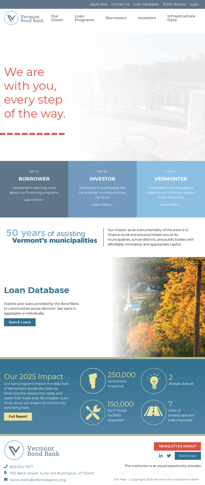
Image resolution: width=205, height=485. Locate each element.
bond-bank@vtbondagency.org (35, 480)
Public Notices (174, 4)
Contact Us (121, 4)
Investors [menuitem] (147, 17)
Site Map (120, 479)
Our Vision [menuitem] (57, 18)
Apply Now (99, 4)
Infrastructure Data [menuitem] (181, 18)
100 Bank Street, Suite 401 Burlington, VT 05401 (49, 473)
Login (194, 4)
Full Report (18, 416)
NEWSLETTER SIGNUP (177, 446)
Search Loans (20, 322)
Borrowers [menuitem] (116, 17)
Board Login (188, 456)
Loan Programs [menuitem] (84, 18)
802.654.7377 (18, 467)
